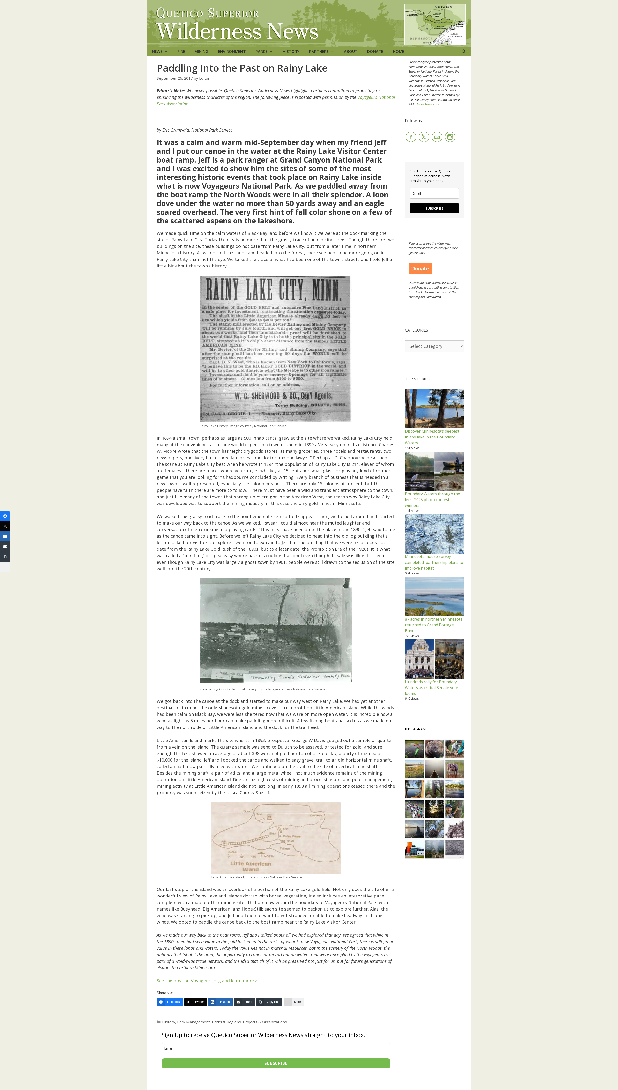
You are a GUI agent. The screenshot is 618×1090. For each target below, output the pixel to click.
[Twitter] (195, 1002)
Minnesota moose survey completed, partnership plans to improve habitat (434, 562)
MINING (201, 51)
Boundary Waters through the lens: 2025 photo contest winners (432, 499)
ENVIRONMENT (232, 51)
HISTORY (291, 51)
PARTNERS (324, 51)
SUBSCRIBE (275, 1063)
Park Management (193, 1021)
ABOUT (350, 51)
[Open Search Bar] (463, 51)
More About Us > (428, 104)
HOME (398, 51)
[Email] (244, 1002)
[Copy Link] (269, 1002)
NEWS (162, 51)
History (168, 1021)
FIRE (181, 51)
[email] (276, 1048)
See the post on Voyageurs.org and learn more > (207, 981)
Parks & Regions (226, 1021)
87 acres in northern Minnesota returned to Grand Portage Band (433, 624)
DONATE (375, 51)
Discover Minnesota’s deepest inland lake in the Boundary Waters (432, 437)
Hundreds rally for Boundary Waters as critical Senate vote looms (431, 687)
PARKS (266, 51)
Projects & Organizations (265, 1021)
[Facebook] (170, 1002)
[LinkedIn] (220, 1002)
